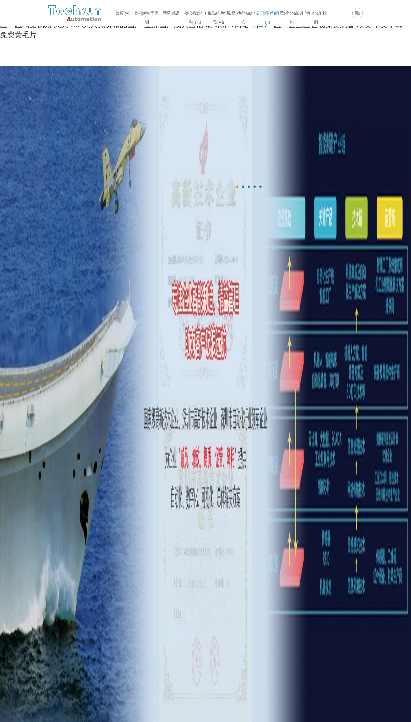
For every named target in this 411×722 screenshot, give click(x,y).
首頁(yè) (123, 13)
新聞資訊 (171, 13)
